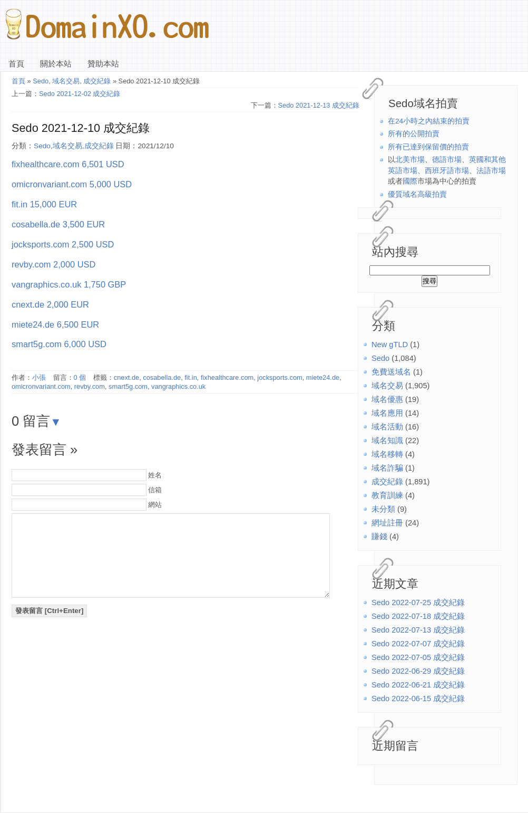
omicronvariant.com (41, 386)
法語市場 (491, 171)
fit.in (190, 377)
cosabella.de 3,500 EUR (58, 224)
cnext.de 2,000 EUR (50, 304)
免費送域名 (391, 372)
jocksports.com (279, 377)
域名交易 (387, 385)
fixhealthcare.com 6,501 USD (68, 164)
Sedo (380, 358)
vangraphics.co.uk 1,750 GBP (69, 284)
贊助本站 (103, 64)
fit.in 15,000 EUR (44, 204)
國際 (410, 181)
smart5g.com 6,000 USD (59, 344)
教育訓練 (387, 495)
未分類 (383, 509)
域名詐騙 (387, 468)
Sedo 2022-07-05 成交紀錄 (418, 657)
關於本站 (56, 64)
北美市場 (410, 160)
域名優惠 (387, 399)
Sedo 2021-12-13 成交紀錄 (318, 105)
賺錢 (379, 536)
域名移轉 (387, 454)
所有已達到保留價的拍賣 (428, 147)
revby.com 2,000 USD (53, 264)
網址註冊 (387, 523)
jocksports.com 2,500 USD (63, 244)
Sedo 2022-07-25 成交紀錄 (418, 602)
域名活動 (387, 427)
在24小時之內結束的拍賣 (429, 121)
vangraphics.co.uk (178, 386)
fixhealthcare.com (227, 377)
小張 (39, 377)
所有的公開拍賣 (413, 134)
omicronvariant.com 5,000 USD (72, 184)
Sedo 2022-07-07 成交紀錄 (418, 643)
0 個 (80, 377)
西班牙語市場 (447, 171)
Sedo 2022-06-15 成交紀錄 (418, 698)
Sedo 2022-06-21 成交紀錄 (418, 685)
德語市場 (447, 160)
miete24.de (322, 377)
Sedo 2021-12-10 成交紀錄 (81, 128)
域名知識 (387, 440)
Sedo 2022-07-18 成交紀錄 (418, 616)
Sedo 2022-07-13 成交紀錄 (418, 630)
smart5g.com (128, 386)
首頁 (16, 64)
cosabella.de (162, 377)
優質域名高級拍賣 (417, 194)
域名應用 (387, 413)
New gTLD (389, 344)
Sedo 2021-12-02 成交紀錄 (79, 94)
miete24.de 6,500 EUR (55, 324)
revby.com (89, 386)
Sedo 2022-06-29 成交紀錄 (418, 671)
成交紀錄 (387, 481)
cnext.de (126, 377)
